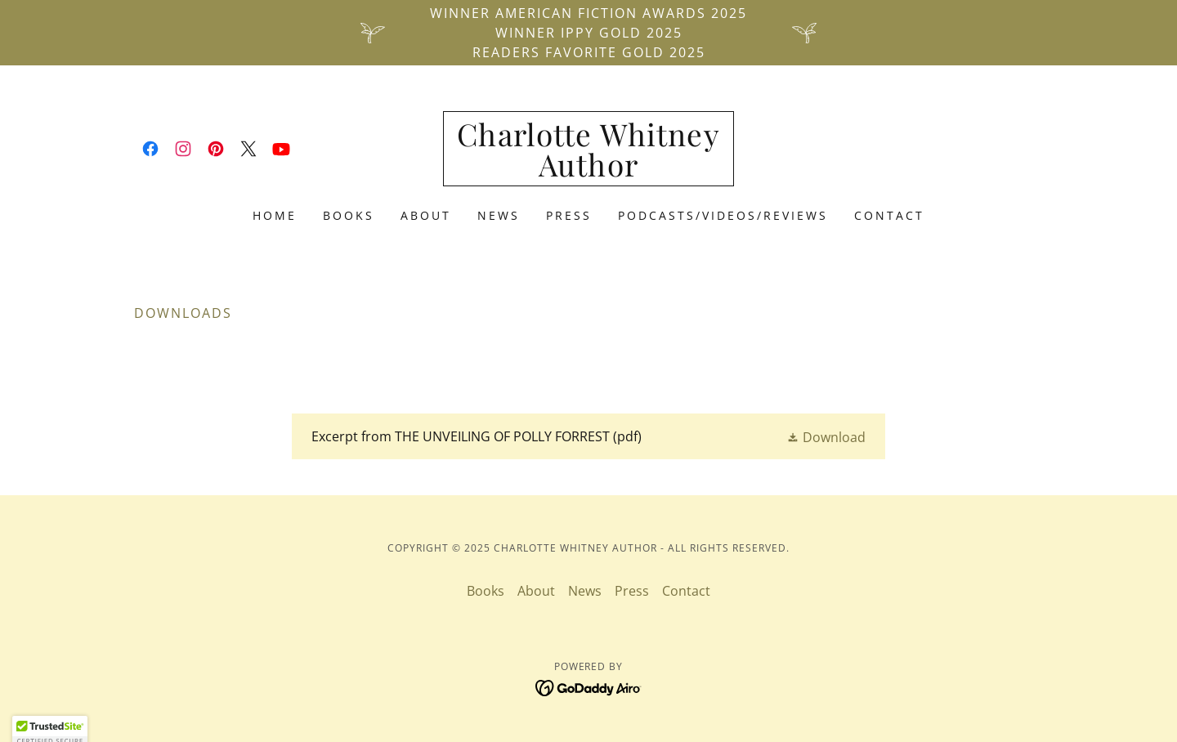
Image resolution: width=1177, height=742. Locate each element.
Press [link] (569, 215)
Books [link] (348, 215)
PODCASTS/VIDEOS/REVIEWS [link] (723, 215)
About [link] (426, 215)
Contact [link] (889, 215)
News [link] (498, 215)
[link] (150, 148)
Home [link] (275, 215)
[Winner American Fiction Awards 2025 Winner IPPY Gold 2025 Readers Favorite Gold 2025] (588, 32)
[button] (826, 437)
